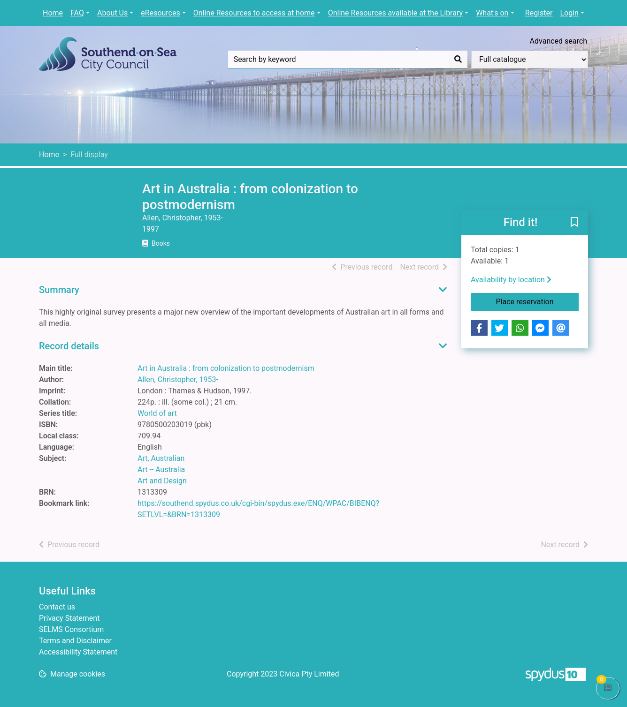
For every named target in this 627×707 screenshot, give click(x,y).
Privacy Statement (69, 618)
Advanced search (558, 41)
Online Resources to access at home (254, 12)
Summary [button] (59, 289)
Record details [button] (69, 346)
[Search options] (529, 59)
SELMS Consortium (71, 629)
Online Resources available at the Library (395, 12)
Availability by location (511, 279)
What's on (492, 12)
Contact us (57, 606)
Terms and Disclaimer (75, 640)
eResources (160, 12)
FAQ (77, 12)
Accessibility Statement (78, 651)
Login (569, 12)
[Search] (458, 59)
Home (53, 12)
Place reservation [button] (537, 301)
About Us (112, 12)
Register (539, 12)
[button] (574, 223)
